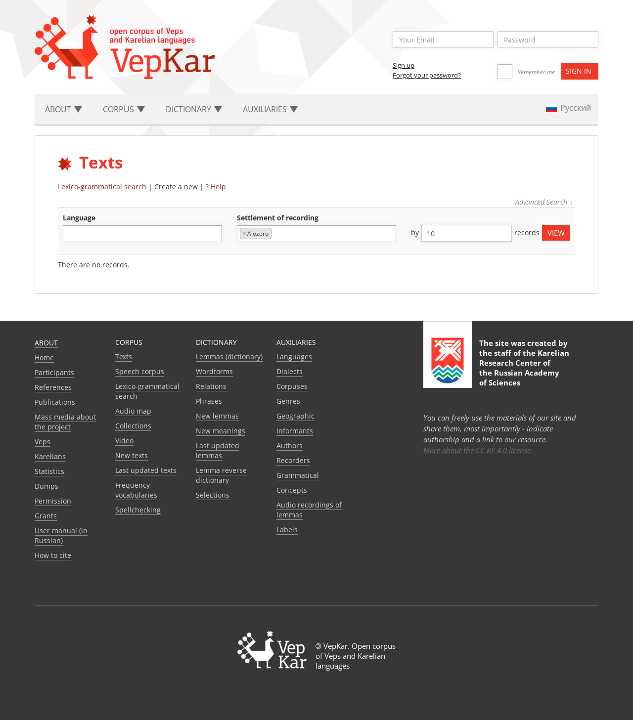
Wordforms (214, 371)
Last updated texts (146, 470)
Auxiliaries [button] (270, 109)
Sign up (403, 65)
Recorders (293, 460)
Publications (55, 402)
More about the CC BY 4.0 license (477, 450)
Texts (123, 356)
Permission (53, 501)
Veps (42, 441)
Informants (294, 430)
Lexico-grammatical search (102, 186)
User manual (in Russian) (61, 535)
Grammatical (297, 475)
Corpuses (292, 386)
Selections (212, 495)
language (79, 217)
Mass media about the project (65, 421)
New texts (131, 455)
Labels (287, 529)
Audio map (133, 411)
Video (124, 440)
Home (44, 357)
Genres (288, 401)
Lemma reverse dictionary (221, 475)
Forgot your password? (427, 75)
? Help (216, 186)
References (53, 387)
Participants (54, 372)
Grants (46, 515)
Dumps (46, 486)
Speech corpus (139, 371)
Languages (294, 356)
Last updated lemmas (217, 450)
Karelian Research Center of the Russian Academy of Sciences (524, 367)
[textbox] (71, 233)
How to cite (53, 555)
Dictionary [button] (194, 109)
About (46, 342)
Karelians (50, 456)
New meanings (220, 430)
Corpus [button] (124, 109)
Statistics (49, 471)
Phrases (209, 401)
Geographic (295, 416)
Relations (211, 386)
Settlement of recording (277, 217)
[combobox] (142, 233)
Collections (133, 425)
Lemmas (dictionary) (229, 356)
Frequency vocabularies (136, 490)
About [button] (63, 109)
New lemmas (217, 416)
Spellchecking (138, 509)
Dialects (289, 371)
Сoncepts (291, 490)
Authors (289, 445)
